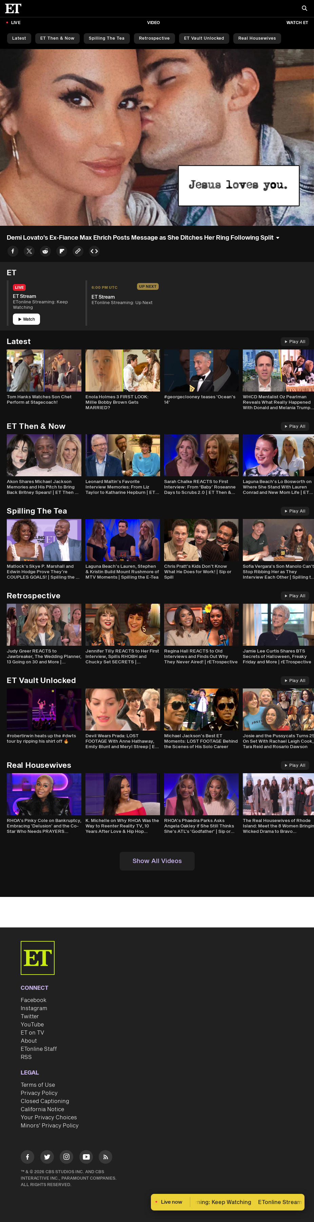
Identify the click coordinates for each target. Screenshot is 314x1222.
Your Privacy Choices (49, 1118)
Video (153, 23)
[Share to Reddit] (45, 252)
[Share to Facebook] (13, 252)
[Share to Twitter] (29, 252)
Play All (295, 342)
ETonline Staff (39, 1049)
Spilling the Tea (107, 38)
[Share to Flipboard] (62, 252)
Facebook (33, 1000)
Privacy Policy (39, 1093)
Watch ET (297, 23)
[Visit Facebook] (27, 1158)
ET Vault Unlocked (204, 38)
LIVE (15, 23)
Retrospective (154, 38)
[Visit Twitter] (47, 1158)
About (29, 1041)
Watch (26, 319)
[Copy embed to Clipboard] (94, 252)
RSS (26, 1057)
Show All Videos (157, 861)
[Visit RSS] (105, 1158)
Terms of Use (38, 1085)
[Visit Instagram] (66, 1158)
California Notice (42, 1109)
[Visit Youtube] (86, 1158)
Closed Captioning (45, 1101)
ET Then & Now (57, 38)
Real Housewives (257, 38)
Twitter (30, 1017)
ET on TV (32, 1033)
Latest (19, 38)
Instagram (34, 1008)
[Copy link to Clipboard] (78, 252)
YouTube (32, 1025)
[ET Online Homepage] (15, 8)
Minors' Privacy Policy (50, 1126)
